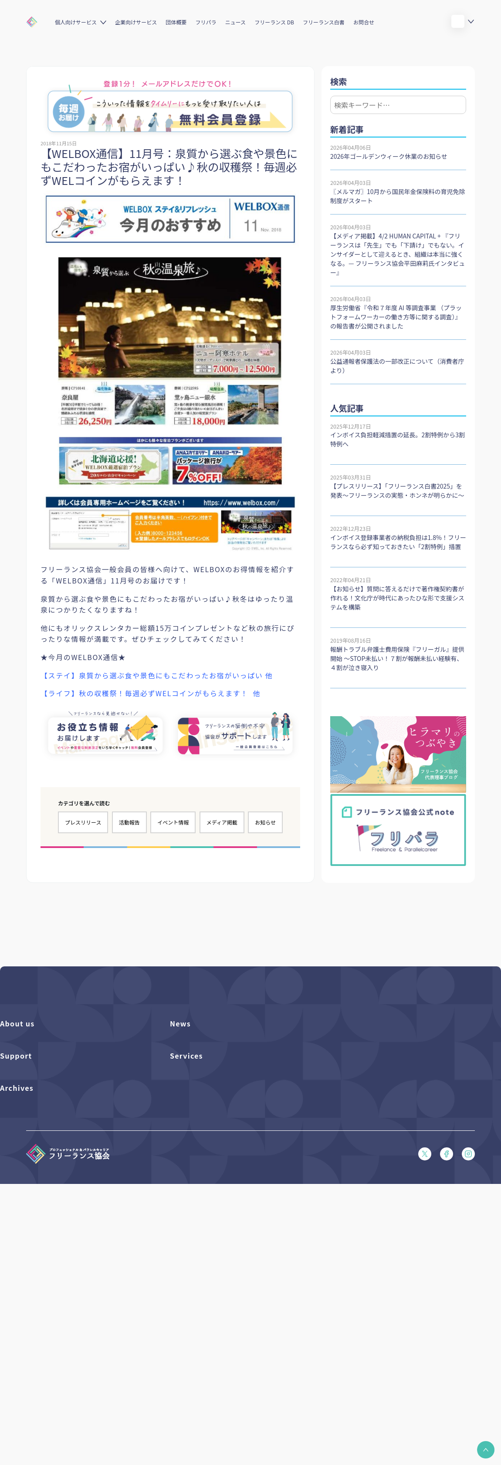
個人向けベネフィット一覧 (203, 1164)
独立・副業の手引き (25, 1329)
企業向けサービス (136, 22)
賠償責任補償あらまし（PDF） (39, 1179)
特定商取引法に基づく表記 (34, 1267)
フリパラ (206, 22)
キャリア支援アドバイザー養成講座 (215, 1223)
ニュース (235, 22)
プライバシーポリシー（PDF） (39, 1253)
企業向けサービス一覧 (198, 1193)
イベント (181, 1072)
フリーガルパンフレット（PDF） (42, 1208)
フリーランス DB (274, 22)
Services (186, 1129)
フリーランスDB (191, 1149)
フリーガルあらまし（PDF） (36, 1223)
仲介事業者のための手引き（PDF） (45, 1359)
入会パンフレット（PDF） (34, 1164)
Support (16, 1129)
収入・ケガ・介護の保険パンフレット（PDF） (59, 1193)
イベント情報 (173, 822)
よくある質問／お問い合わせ (36, 1149)
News (180, 1023)
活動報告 (129, 822)
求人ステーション (192, 1208)
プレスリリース (83, 822)
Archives (17, 1295)
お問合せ (363, 22)
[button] (485, 1449)
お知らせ (265, 822)
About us (17, 1023)
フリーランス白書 (324, 22)
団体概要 (176, 22)
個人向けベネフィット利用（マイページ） (223, 1179)
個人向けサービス (76, 22)
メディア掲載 (221, 822)
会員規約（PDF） (22, 1238)
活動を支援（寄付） (25, 1058)
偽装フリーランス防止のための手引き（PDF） (59, 1374)
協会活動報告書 (20, 1344)
